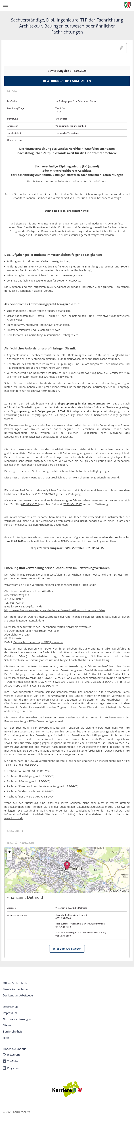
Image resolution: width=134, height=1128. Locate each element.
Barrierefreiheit (12, 1031)
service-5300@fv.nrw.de (27, 606)
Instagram (11, 1054)
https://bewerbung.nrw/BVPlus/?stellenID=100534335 (67, 548)
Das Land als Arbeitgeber (18, 995)
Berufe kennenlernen (16, 989)
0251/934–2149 (45, 494)
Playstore (11, 1068)
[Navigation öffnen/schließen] (5, 5)
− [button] (9, 857)
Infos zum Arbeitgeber (67, 948)
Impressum (10, 1013)
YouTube (10, 1061)
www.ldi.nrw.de (13, 818)
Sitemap (8, 1025)
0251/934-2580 (72, 504)
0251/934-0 (17, 602)
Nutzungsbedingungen (17, 1019)
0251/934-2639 (30, 504)
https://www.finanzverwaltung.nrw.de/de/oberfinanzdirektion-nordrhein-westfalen (54, 610)
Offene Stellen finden (16, 983)
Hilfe (6, 1037)
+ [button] (9, 852)
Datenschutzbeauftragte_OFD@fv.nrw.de (38, 642)
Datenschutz (10, 1006)
